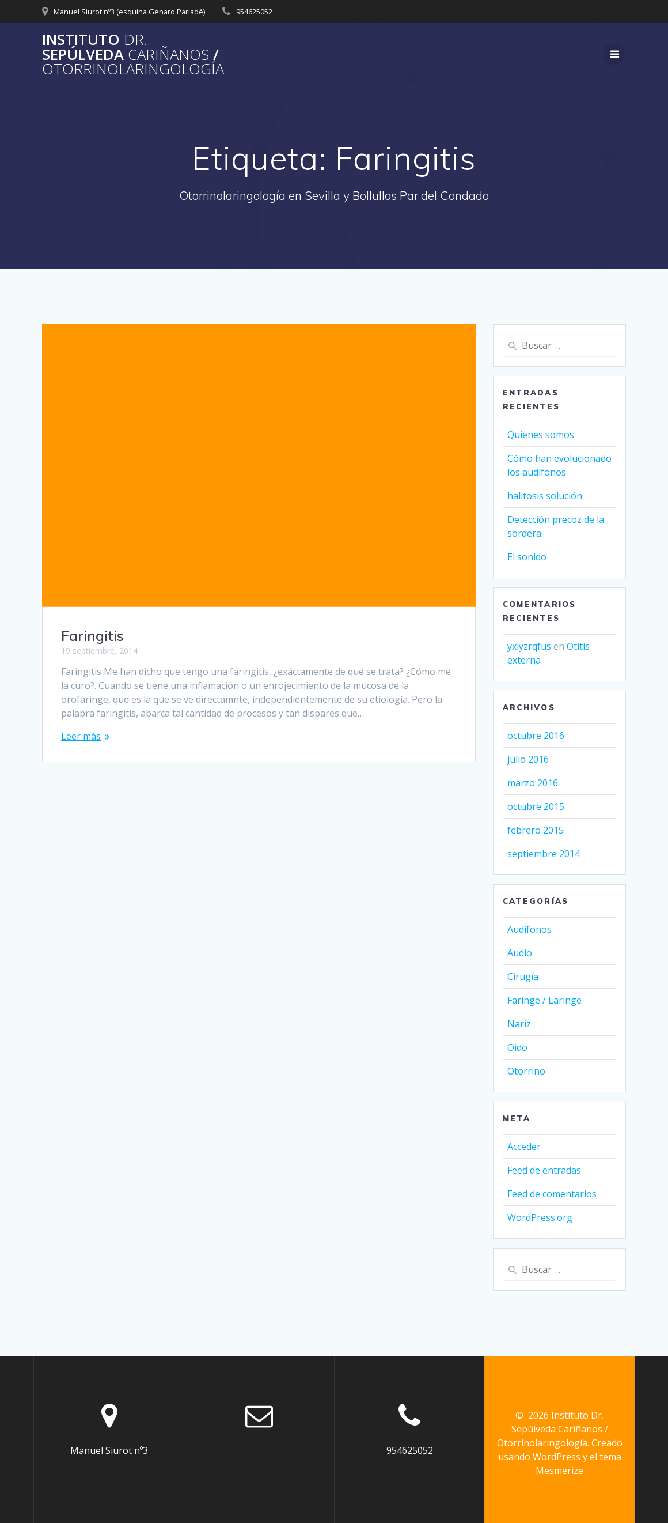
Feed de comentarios (552, 1194)
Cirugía (522, 976)
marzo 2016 (532, 782)
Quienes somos (540, 434)
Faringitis (92, 635)
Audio (519, 953)
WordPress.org (539, 1217)
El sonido (526, 557)
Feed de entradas (544, 1170)
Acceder (524, 1146)
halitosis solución (544, 495)
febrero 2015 (535, 830)
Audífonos (529, 929)
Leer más (81, 736)
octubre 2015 (535, 806)
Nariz (519, 1023)
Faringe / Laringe (544, 1000)
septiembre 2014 (543, 853)
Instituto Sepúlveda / (133, 54)
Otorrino (526, 1071)
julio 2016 (528, 759)
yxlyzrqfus (529, 646)
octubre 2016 (535, 735)
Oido (517, 1047)
